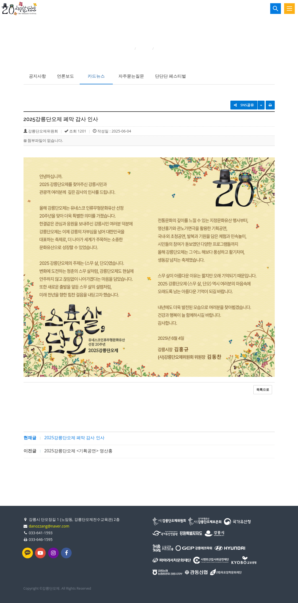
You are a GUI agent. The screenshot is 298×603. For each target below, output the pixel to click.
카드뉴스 (96, 76)
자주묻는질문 (131, 76)
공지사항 (37, 76)
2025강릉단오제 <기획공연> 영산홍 (78, 451)
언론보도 (65, 76)
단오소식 (144, 48)
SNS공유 (244, 105)
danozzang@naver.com (49, 526)
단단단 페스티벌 (170, 76)
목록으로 (262, 389)
